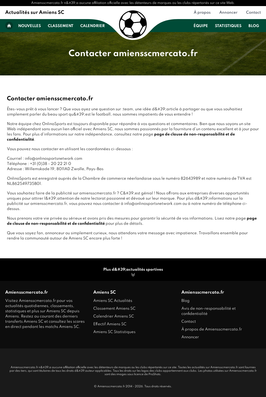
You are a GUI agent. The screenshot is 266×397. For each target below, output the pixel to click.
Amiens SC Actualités (112, 301)
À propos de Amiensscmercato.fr (211, 329)
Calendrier (92, 26)
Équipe (200, 26)
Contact (253, 13)
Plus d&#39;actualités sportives (133, 272)
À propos (202, 13)
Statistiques (228, 26)
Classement (60, 26)
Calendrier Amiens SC (113, 316)
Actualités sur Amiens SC (34, 12)
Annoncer (228, 13)
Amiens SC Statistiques (114, 332)
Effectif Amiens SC (109, 324)
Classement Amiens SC (114, 309)
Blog (253, 26)
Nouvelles (29, 26)
